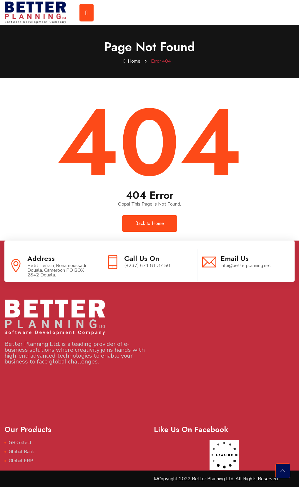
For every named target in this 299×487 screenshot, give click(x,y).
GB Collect (20, 442)
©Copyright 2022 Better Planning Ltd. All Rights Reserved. (216, 479)
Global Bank (21, 451)
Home (132, 61)
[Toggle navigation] (86, 12)
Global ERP (21, 460)
